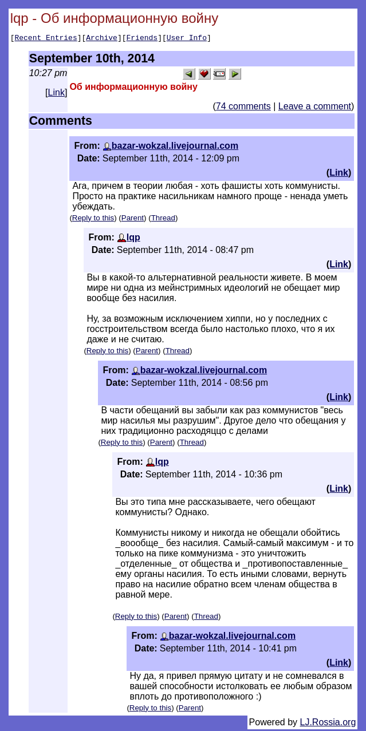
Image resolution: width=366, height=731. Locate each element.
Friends (142, 39)
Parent (132, 219)
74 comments (243, 108)
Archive (101, 39)
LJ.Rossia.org (328, 724)
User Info (187, 39)
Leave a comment (314, 108)
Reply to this (93, 219)
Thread (163, 219)
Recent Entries (45, 39)
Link (56, 94)
